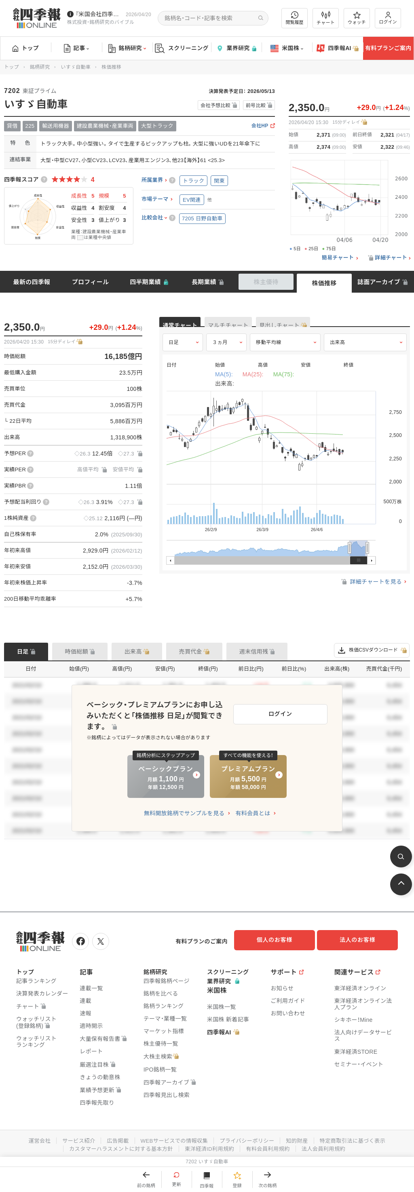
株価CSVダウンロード (372, 650)
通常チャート (189, 326)
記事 (76, 48)
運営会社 (32, 1138)
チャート (326, 18)
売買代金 (190, 651)
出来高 (337, 350)
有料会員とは (252, 807)
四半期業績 (145, 281)
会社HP (259, 126)
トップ (26, 48)
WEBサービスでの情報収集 (172, 1138)
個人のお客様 (280, 940)
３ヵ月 (220, 350)
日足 (174, 350)
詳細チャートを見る (371, 590)
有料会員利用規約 (271, 1146)
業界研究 (236, 48)
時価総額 (76, 651)
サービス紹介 (72, 1138)
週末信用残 (253, 651)
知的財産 (300, 1138)
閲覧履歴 (295, 18)
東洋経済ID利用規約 (210, 1146)
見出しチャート (327, 326)
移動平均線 (268, 350)
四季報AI (338, 48)
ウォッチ (357, 18)
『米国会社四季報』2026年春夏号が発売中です (99, 14)
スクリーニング (182, 48)
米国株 (286, 48)
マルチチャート (257, 326)
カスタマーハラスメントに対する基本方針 (117, 1146)
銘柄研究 (127, 48)
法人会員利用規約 (329, 1146)
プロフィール (90, 281)
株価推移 (324, 283)
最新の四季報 (32, 281)
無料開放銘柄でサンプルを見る (184, 807)
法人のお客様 (361, 940)
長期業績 (204, 281)
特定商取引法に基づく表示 (358, 1138)
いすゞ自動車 (76, 67)
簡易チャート (338, 258)
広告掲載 (113, 1138)
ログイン (388, 18)
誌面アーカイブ (378, 281)
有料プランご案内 (388, 48)
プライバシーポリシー (248, 1138)
